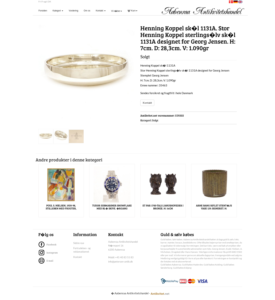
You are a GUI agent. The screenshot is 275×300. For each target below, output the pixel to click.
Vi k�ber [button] (116, 11)
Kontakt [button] (101, 10)
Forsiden (44, 10)
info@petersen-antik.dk (120, 261)
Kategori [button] (58, 10)
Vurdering (73, 10)
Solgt (155, 120)
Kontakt (147, 102)
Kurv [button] (132, 10)
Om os (87, 10)
